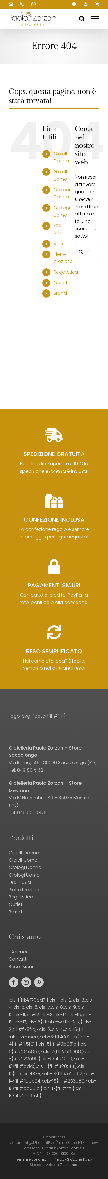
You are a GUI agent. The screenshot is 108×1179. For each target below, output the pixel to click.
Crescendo (69, 1164)
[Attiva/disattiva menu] (95, 18)
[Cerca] (81, 252)
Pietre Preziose (25, 889)
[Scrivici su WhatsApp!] (33, 4)
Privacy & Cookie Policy (73, 1159)
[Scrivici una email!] (10, 4)
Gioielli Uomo (23, 860)
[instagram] (26, 982)
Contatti (18, 959)
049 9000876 (32, 812)
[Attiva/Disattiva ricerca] (82, 19)
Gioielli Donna (24, 852)
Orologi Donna (25, 867)
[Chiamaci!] (22, 4)
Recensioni (21, 966)
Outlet (60, 282)
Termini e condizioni (32, 1159)
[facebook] (13, 982)
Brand (60, 293)
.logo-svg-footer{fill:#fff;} (37, 716)
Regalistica (66, 272)
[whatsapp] (39, 982)
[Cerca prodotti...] (87, 252)
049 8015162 (30, 770)
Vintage (62, 243)
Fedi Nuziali (21, 882)
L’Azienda (19, 952)
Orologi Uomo (24, 875)
